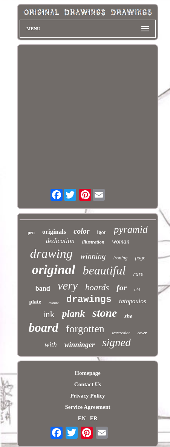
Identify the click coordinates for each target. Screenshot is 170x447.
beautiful (104, 270)
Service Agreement (87, 407)
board (43, 327)
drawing (51, 253)
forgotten (85, 328)
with (50, 344)
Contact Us (87, 384)
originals (54, 231)
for (121, 287)
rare (138, 274)
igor (101, 232)
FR (94, 418)
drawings (89, 299)
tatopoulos (132, 301)
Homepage (87, 373)
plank (73, 313)
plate (35, 302)
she (128, 316)
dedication (60, 241)
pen (31, 232)
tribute (54, 303)
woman (120, 241)
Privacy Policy (87, 396)
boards (97, 287)
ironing (120, 257)
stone (104, 313)
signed (116, 342)
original (53, 269)
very (68, 285)
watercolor (121, 332)
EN (82, 418)
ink (49, 314)
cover (142, 332)
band (42, 288)
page (140, 257)
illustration (93, 242)
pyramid (131, 229)
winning (93, 255)
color (81, 231)
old (137, 289)
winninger (79, 344)
